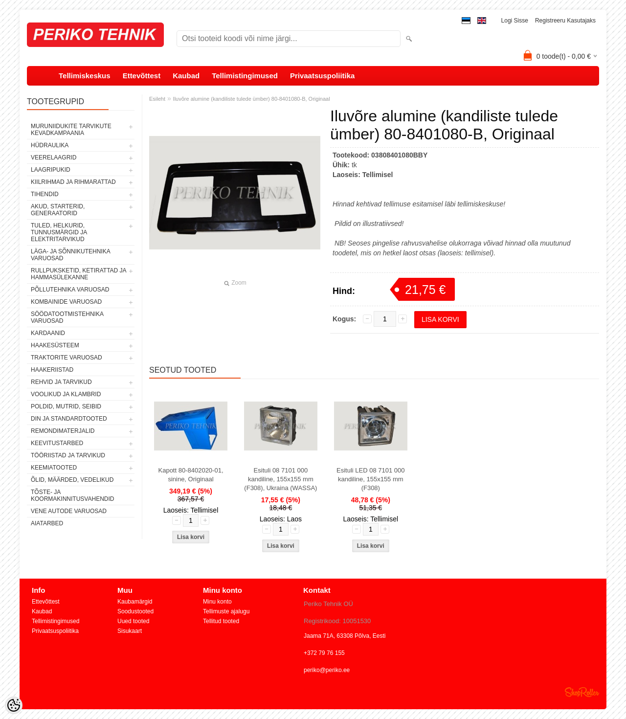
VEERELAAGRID (53, 157)
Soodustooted (135, 611)
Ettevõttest (142, 75)
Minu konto (217, 601)
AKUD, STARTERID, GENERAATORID (58, 210)
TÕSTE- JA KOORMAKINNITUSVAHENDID (72, 495)
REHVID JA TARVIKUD (61, 382)
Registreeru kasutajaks (565, 20)
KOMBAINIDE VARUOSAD (66, 301)
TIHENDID (45, 194)
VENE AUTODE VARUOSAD (69, 511)
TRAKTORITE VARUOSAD (66, 357)
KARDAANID (48, 333)
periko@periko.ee (327, 670)
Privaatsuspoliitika (322, 75)
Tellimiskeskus (85, 75)
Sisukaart (129, 631)
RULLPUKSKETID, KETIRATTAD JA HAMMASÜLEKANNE (78, 274)
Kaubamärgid (134, 601)
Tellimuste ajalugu (226, 611)
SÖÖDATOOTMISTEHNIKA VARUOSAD (67, 317)
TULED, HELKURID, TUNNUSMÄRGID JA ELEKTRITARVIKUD (59, 232)
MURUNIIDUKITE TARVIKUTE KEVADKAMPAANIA (71, 129)
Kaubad (186, 75)
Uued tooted (133, 621)
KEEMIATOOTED (54, 467)
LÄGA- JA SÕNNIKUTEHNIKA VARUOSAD (70, 255)
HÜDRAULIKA (49, 145)
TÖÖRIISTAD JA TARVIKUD (68, 455)
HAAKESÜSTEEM (55, 345)
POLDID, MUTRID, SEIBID (66, 406)
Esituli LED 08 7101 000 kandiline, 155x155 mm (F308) (370, 479)
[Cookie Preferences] (13, 705)
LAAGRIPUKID (50, 169)
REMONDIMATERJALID (62, 430)
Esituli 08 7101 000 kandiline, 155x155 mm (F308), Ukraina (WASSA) (280, 479)
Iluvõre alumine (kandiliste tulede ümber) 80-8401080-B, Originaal (251, 99)
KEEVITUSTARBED (57, 443)
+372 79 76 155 (324, 653)
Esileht (157, 99)
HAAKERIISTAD (52, 369)
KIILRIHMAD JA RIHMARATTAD (73, 182)
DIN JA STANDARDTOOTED (69, 418)
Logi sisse (514, 20)
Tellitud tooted (221, 621)
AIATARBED (47, 523)
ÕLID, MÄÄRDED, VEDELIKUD (72, 479)
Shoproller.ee (582, 692)
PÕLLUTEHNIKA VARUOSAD (70, 289)
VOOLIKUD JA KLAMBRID (66, 394)
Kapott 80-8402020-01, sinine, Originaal (191, 475)
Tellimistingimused (245, 75)
